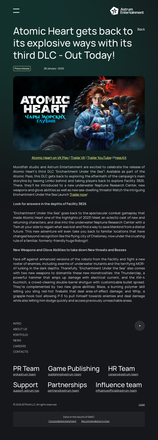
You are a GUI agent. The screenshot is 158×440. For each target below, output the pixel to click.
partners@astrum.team (63, 390)
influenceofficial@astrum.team (116, 390)
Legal (142, 404)
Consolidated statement (62, 421)
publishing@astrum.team (64, 374)
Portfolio (20, 335)
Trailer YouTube (99, 157)
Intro (17, 323)
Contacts (20, 352)
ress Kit (121, 157)
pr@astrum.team (24, 374)
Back (141, 29)
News (17, 340)
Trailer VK (78, 157)
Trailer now (78, 194)
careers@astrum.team (123, 374)
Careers (19, 346)
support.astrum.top (26, 390)
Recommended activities (95, 421)
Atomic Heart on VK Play (50, 157)
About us (20, 329)
